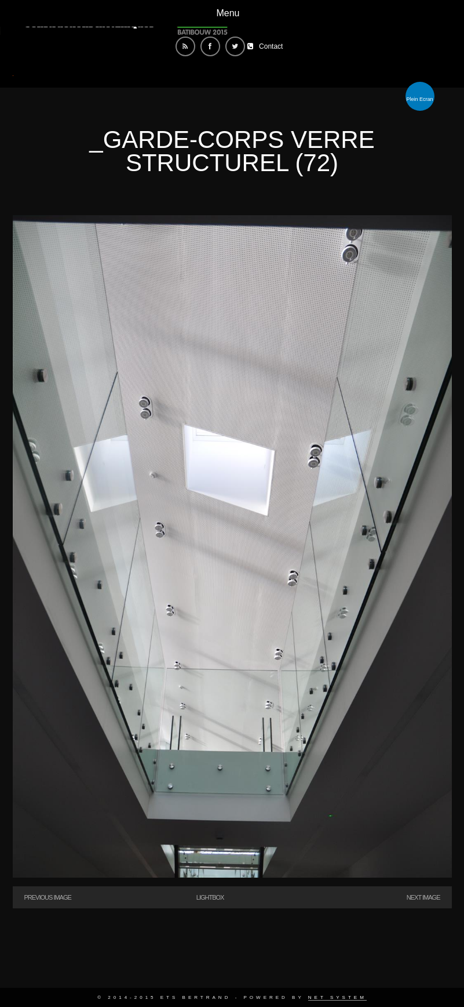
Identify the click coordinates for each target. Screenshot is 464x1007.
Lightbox (210, 897)
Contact (271, 46)
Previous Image (47, 897)
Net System (337, 997)
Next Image (423, 897)
